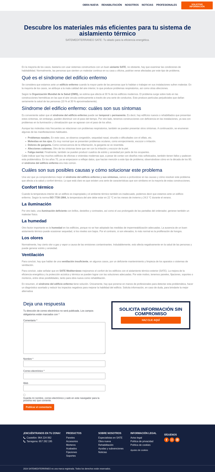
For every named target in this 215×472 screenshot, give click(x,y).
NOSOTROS (132, 5)
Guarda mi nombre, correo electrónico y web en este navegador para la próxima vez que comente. (61, 399)
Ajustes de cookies (139, 450)
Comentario (30, 320)
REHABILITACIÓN (112, 5)
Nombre (28, 359)
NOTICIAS (147, 5)
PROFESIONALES (166, 5)
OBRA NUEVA (91, 5)
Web (25, 383)
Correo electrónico (34, 371)
